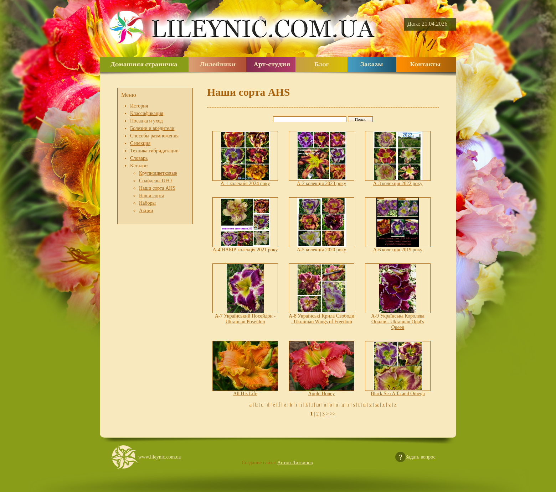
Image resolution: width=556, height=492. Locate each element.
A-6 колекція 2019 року (398, 249)
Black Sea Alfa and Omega (398, 393)
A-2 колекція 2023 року (321, 183)
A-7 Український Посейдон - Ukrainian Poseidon (245, 318)
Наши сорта (151, 195)
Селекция (140, 143)
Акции (146, 210)
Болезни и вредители (152, 128)
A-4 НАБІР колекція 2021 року (245, 249)
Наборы (147, 203)
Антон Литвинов (295, 462)
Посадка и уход (146, 121)
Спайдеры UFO (155, 180)
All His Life (245, 393)
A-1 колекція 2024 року (245, 183)
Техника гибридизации (154, 150)
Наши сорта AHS (157, 188)
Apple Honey (321, 393)
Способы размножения (154, 135)
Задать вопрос (421, 457)
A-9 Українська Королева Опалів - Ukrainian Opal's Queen (397, 321)
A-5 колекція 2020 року (321, 249)
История (139, 106)
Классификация (146, 113)
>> (333, 414)
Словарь (139, 158)
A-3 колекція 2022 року (398, 183)
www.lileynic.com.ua (159, 457)
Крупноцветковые (158, 173)
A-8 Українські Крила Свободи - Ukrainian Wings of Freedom (321, 318)
